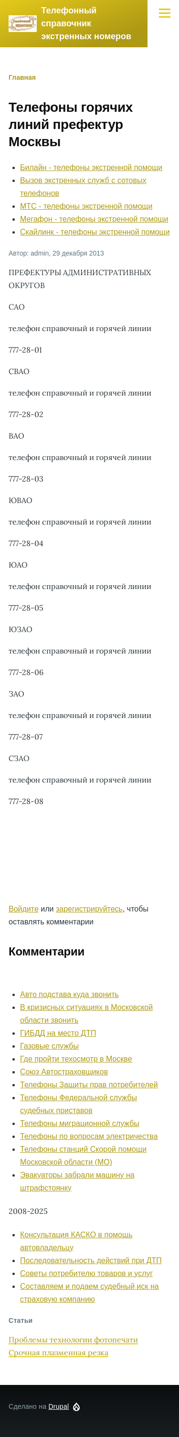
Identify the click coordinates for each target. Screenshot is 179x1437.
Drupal (58, 1406)
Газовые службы (49, 1046)
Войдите (24, 909)
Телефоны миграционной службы (79, 1123)
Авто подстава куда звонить (69, 994)
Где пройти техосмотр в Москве (76, 1059)
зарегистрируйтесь (89, 909)
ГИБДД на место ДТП (58, 1033)
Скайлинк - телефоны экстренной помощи (95, 232)
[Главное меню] (164, 12)
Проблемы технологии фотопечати (73, 1339)
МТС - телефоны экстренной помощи (86, 206)
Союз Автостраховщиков (64, 1072)
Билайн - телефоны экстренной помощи (91, 167)
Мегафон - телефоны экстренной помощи (94, 219)
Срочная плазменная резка (58, 1352)
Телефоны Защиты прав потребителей (89, 1085)
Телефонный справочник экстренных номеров (86, 23)
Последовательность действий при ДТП (91, 1260)
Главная (22, 77)
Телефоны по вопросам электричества (89, 1136)
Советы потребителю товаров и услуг (86, 1273)
